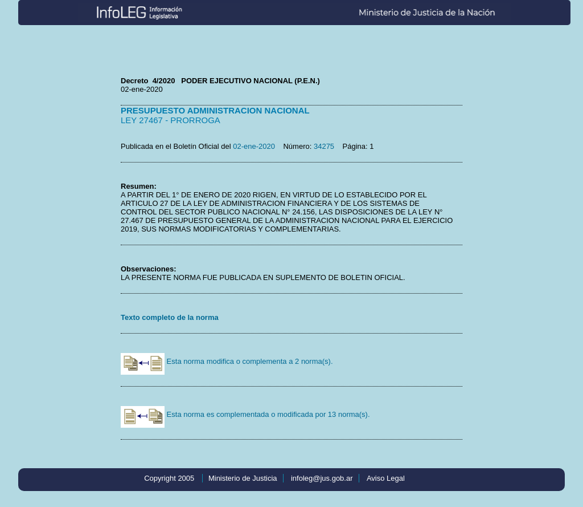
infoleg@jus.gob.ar (322, 478)
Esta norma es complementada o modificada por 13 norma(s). (245, 414)
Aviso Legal (386, 478)
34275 (324, 146)
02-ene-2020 (254, 146)
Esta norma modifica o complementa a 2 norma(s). (227, 361)
